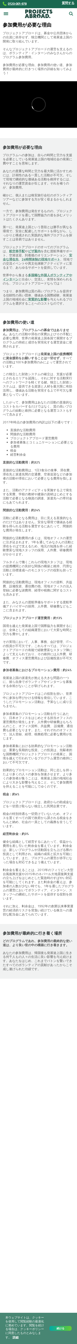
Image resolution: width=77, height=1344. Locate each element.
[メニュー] (6, 14)
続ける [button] (60, 1328)
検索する (71, 14)
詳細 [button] (16, 1337)
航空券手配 (17, 251)
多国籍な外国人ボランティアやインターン (37, 277)
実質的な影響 (37, 299)
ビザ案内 (34, 251)
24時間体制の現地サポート (41, 259)
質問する (68, 3)
